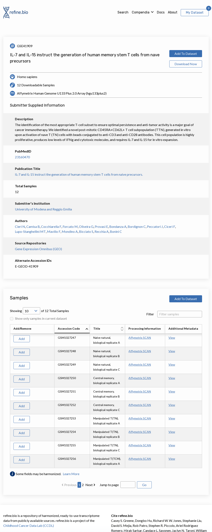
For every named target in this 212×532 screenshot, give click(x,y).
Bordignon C (137, 226)
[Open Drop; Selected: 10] (31, 310)
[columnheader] (72, 329)
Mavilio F (54, 231)
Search (123, 12)
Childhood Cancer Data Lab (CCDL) (28, 525)
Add (22, 339)
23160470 (22, 157)
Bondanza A (117, 226)
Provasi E (101, 226)
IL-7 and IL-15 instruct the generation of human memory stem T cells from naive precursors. (79, 174)
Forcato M (70, 226)
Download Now (185, 64)
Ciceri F (169, 226)
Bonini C (116, 231)
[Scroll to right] (202, 396)
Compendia (140, 12)
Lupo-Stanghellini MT (30, 231)
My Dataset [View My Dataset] (195, 12)
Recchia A (101, 231)
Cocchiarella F (51, 226)
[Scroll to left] (9, 396)
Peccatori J (155, 226)
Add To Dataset (185, 53)
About (172, 12)
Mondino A (70, 231)
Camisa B (33, 226)
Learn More (71, 474)
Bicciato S (86, 231)
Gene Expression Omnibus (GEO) (38, 249)
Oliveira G (86, 226)
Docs (161, 12)
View (171, 337)
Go (144, 485)
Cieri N (20, 226)
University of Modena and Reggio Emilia (43, 209)
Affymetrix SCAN (139, 337)
